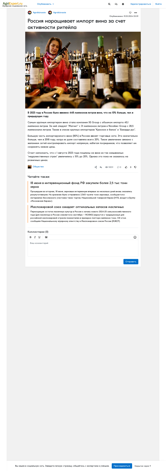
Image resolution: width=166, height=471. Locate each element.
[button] (116, 4)
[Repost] (100, 167)
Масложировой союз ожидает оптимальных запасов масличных (77, 207)
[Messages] (116, 4)
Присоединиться (122, 466)
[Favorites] (130, 12)
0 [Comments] (119, 167)
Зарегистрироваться (140, 4)
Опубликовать (44, 4)
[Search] (109, 4)
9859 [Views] (109, 167)
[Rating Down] (135, 167)
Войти (159, 4)
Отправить (130, 261)
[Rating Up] (126, 167)
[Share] (95, 167)
